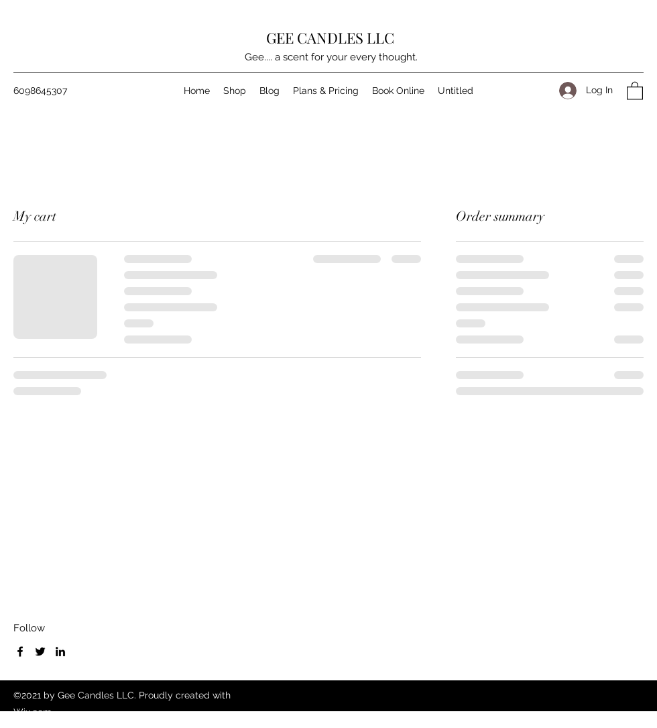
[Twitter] (40, 651)
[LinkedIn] (60, 651)
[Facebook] (20, 651)
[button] (635, 90)
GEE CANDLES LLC (330, 38)
